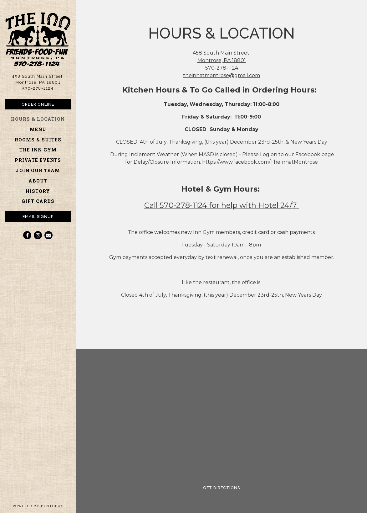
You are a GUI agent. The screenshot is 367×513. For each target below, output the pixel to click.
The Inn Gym (38, 150)
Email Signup (38, 216)
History (38, 191)
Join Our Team (38, 170)
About (38, 181)
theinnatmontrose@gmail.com (221, 75)
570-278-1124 (38, 88)
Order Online (46, 104)
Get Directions (227, 487)
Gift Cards (39, 201)
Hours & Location (38, 119)
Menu (38, 129)
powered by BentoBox (44, 505)
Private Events (38, 160)
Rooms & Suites (38, 140)
